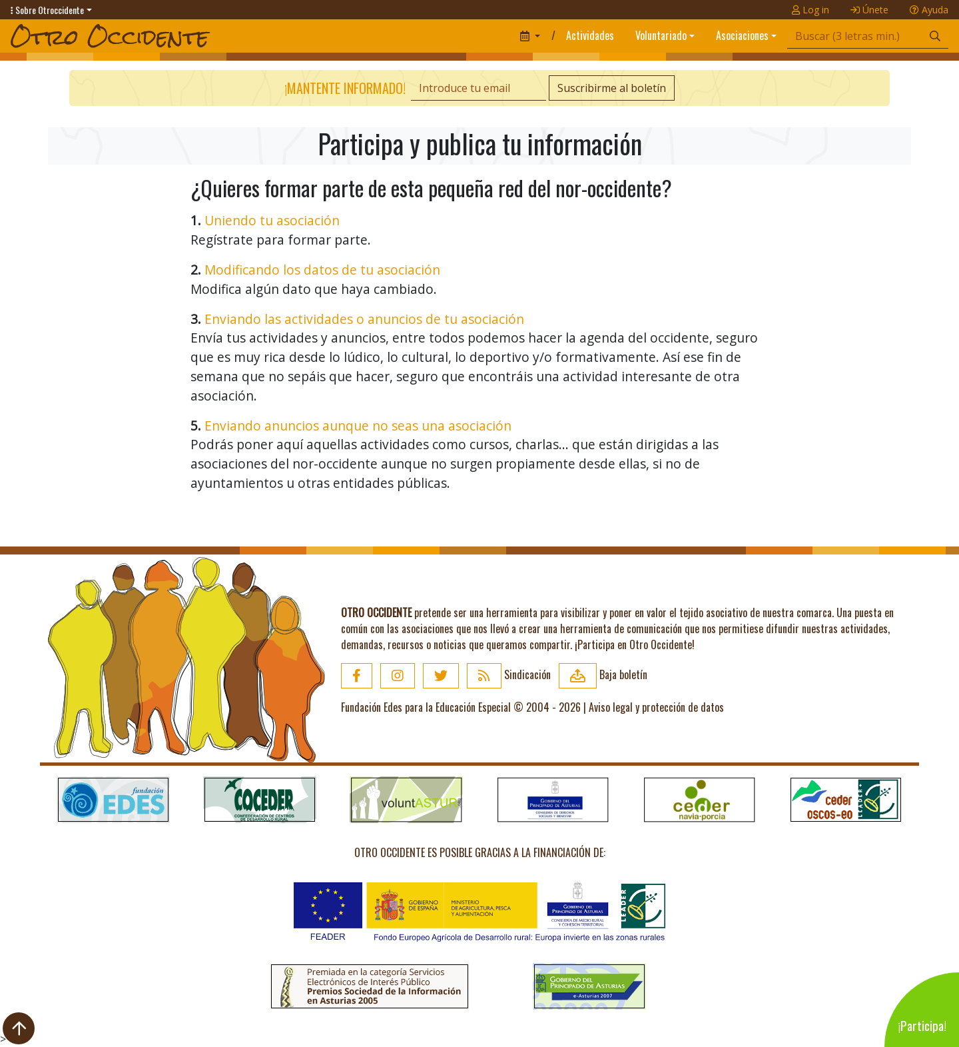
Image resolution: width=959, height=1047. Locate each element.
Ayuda (929, 9)
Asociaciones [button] (742, 35)
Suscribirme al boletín (611, 88)
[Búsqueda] (854, 36)
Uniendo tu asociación (272, 220)
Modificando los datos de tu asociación (322, 270)
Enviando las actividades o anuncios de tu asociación (364, 319)
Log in (810, 9)
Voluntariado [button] (661, 35)
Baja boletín (603, 674)
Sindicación (509, 674)
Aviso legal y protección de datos (656, 707)
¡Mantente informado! (345, 88)
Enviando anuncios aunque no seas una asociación (357, 426)
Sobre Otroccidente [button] (47, 10)
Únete (869, 9)
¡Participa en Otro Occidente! (635, 644)
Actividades (590, 35)
